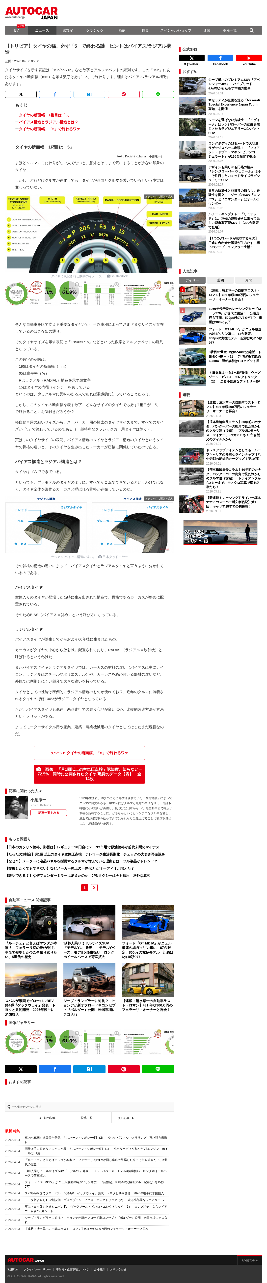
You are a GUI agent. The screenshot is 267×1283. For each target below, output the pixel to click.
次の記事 (124, 1118)
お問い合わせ (118, 1269)
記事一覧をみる (48, 812)
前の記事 (50, 1118)
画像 (121, 30)
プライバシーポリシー (37, 1269)
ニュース (42, 30)
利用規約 (12, 1269)
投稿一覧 (87, 1118)
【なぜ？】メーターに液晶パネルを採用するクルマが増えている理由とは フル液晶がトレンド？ (81, 861)
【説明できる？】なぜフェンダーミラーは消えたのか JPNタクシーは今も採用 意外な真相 (77, 875)
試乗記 (68, 30)
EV (16, 30)
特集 (145, 30)
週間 (220, 280)
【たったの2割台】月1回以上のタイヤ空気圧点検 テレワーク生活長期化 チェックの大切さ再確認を (85, 854)
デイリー (192, 280)
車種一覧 (230, 30)
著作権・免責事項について (72, 1269)
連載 (206, 30)
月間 (248, 280)
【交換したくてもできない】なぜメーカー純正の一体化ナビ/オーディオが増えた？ (69, 868)
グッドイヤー (118, 557)
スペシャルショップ (175, 30)
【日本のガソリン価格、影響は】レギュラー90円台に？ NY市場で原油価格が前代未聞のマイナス (82, 847)
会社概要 (99, 1269)
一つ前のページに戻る (27, 1107)
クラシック (95, 30)
